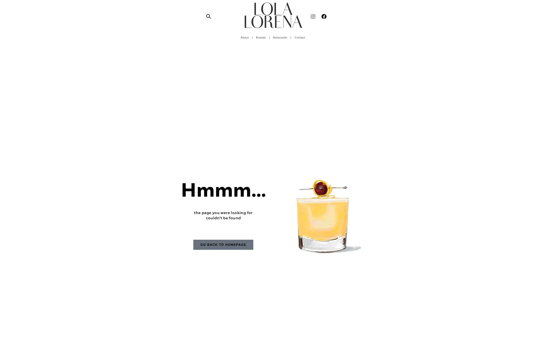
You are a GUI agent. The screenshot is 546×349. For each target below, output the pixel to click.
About (245, 37)
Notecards (280, 37)
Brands (261, 37)
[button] (208, 16)
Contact (299, 37)
